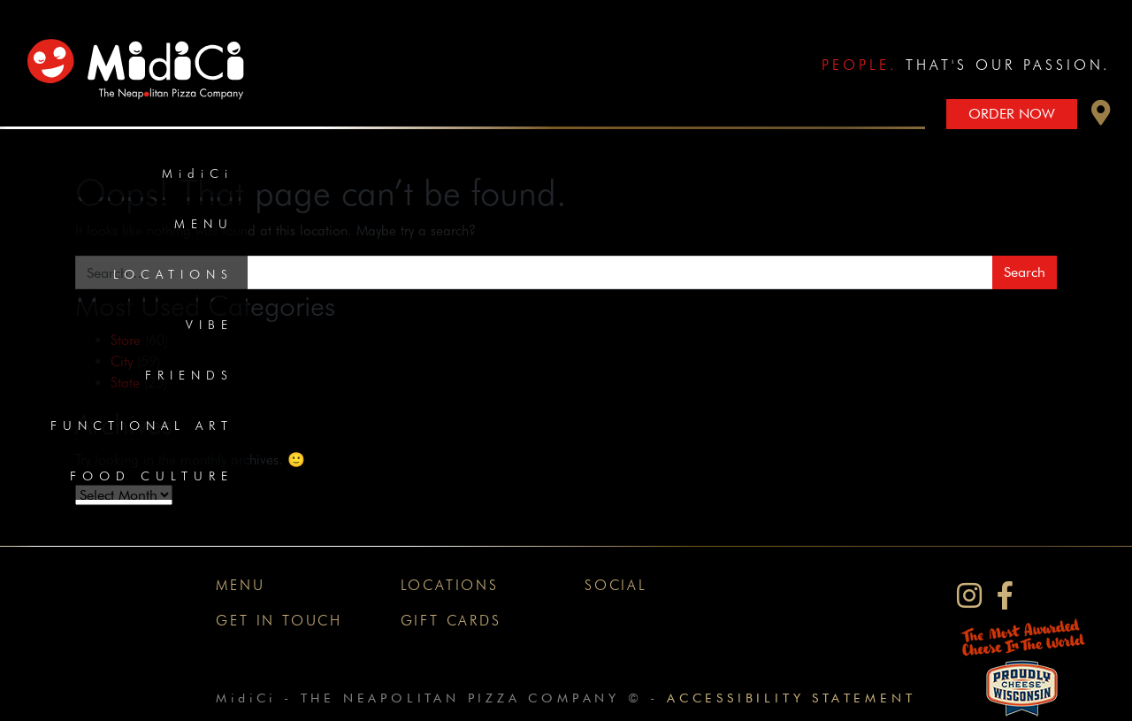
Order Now (1011, 113)
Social (616, 585)
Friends (189, 375)
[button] (1101, 117)
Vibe (209, 325)
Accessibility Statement (791, 697)
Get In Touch (279, 620)
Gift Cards (451, 620)
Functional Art (141, 425)
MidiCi (197, 173)
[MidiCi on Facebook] (1005, 596)
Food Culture (151, 476)
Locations (173, 274)
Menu (203, 224)
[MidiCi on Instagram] (969, 596)
